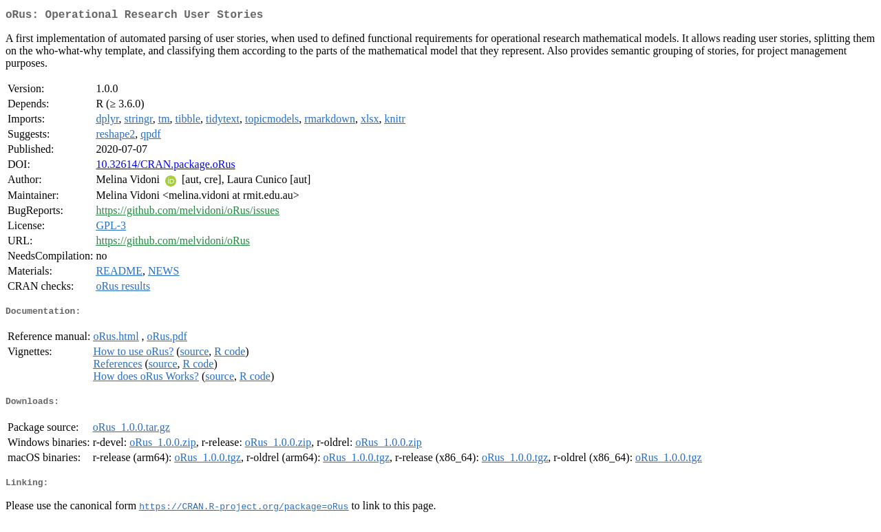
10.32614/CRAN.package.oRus (165, 167)
